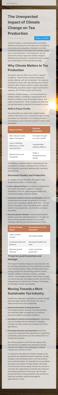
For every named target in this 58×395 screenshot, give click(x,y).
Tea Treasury (11, 3)
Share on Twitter (42, 38)
